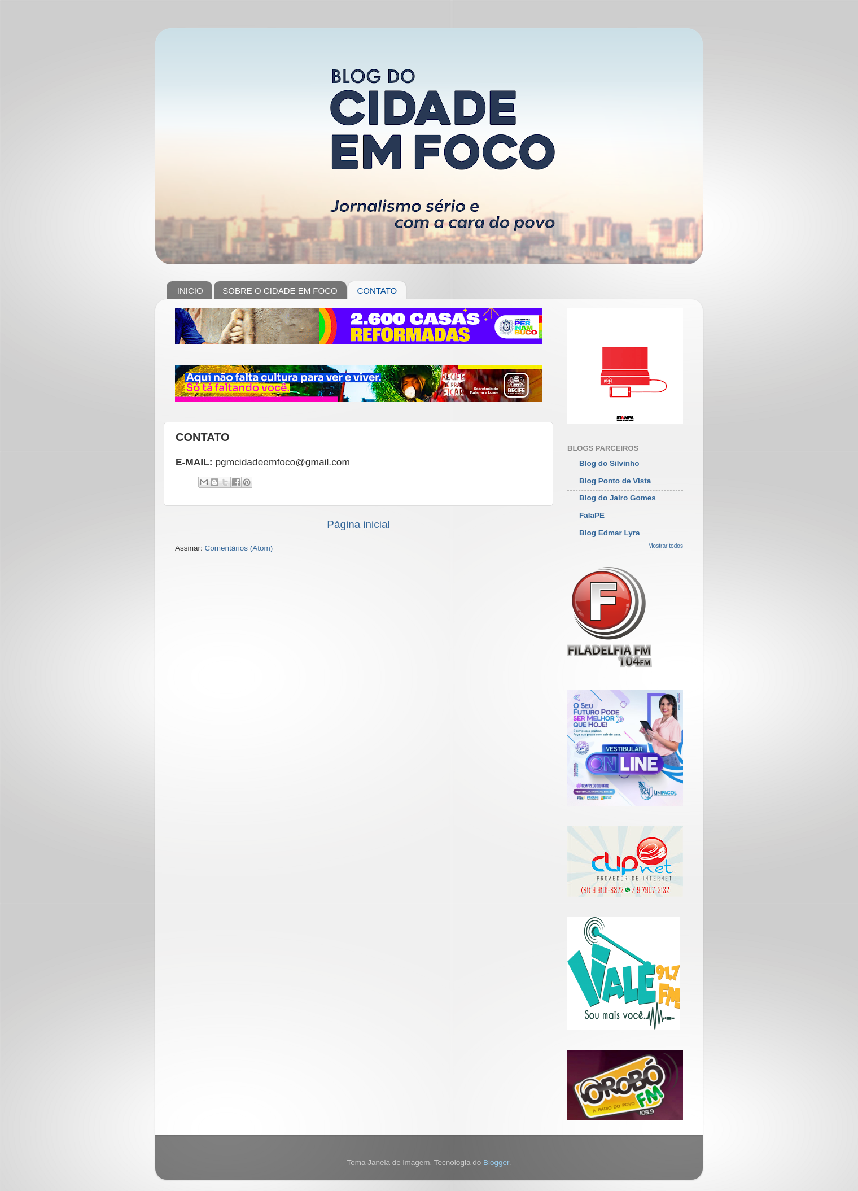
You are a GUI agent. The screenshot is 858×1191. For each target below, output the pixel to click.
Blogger (496, 1162)
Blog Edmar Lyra (609, 533)
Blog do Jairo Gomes (617, 498)
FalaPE (592, 515)
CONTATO (377, 290)
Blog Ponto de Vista (615, 481)
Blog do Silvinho (609, 463)
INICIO (190, 290)
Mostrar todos (665, 546)
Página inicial (358, 524)
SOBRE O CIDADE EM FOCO (279, 290)
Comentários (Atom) (239, 548)
